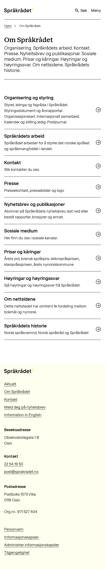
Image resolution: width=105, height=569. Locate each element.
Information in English (22, 414)
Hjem (8, 26)
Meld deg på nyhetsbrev (25, 407)
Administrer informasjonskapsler (31, 544)
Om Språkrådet (17, 391)
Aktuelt (10, 384)
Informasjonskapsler (21, 537)
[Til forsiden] (18, 10)
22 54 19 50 (13, 464)
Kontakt (10, 399)
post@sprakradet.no (21, 471)
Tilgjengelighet (17, 552)
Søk (80, 10)
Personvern (13, 529)
